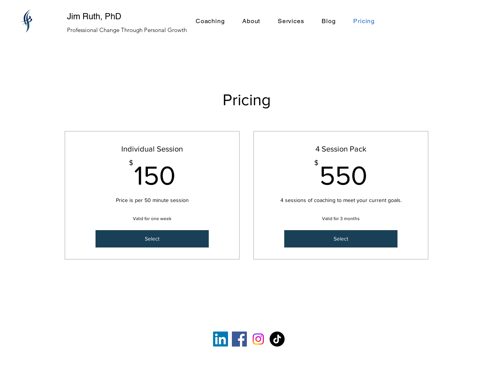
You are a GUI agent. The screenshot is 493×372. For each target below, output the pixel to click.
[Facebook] (239, 339)
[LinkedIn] (220, 339)
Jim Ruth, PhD (94, 16)
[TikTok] (277, 339)
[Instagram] (258, 339)
